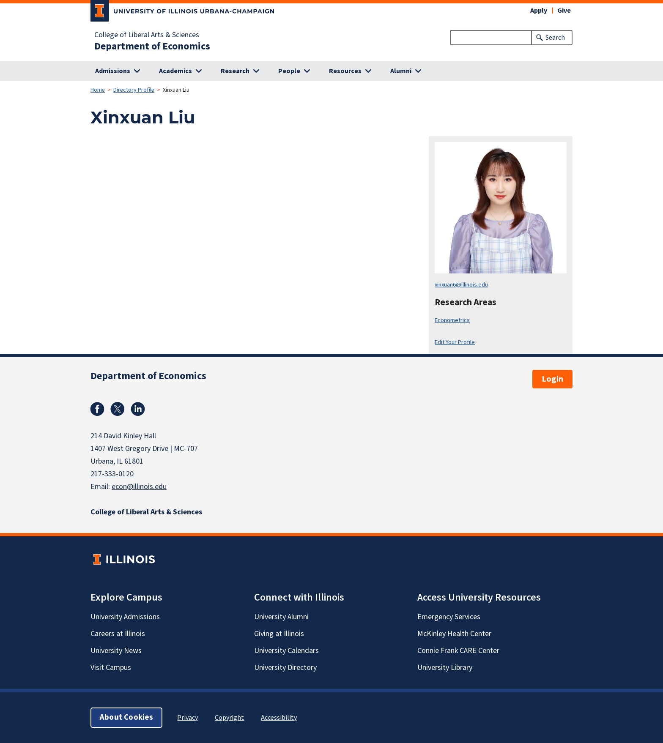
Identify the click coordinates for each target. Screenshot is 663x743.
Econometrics (452, 320)
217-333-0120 (112, 474)
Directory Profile (133, 90)
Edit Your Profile (455, 342)
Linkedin (138, 409)
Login (552, 379)
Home (97, 90)
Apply (538, 10)
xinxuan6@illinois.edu (461, 284)
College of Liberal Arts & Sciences (146, 35)
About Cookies (126, 717)
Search (555, 37)
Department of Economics (152, 46)
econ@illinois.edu (139, 486)
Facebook (97, 409)
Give (564, 10)
